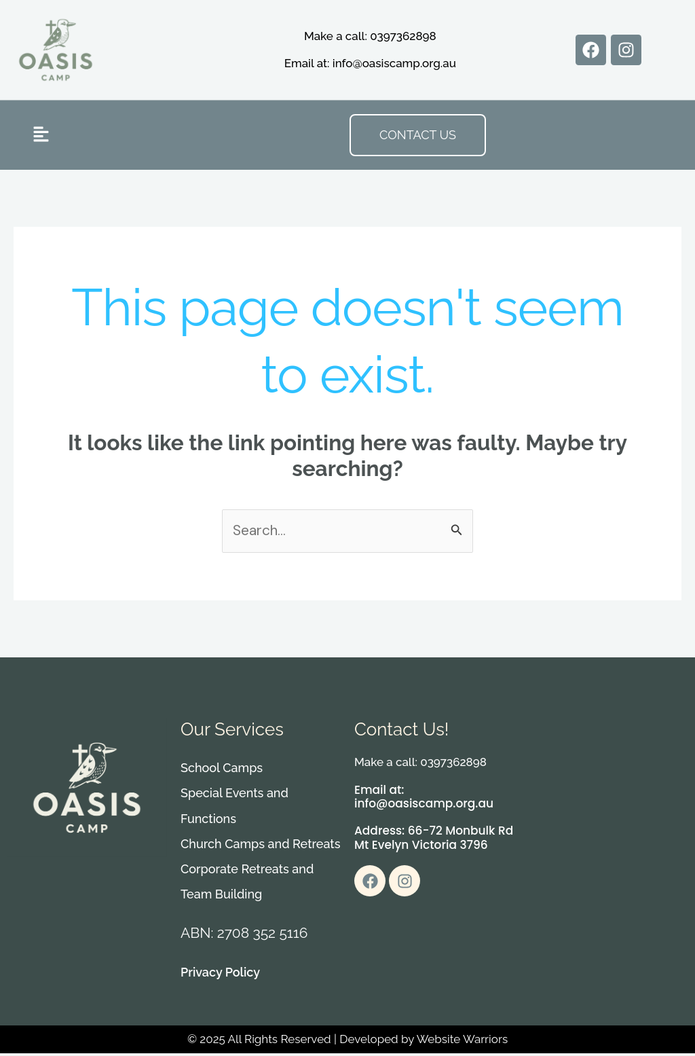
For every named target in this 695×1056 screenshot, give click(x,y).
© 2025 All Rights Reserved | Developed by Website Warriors (347, 1042)
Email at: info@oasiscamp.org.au (370, 63)
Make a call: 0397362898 (370, 36)
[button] (40, 134)
